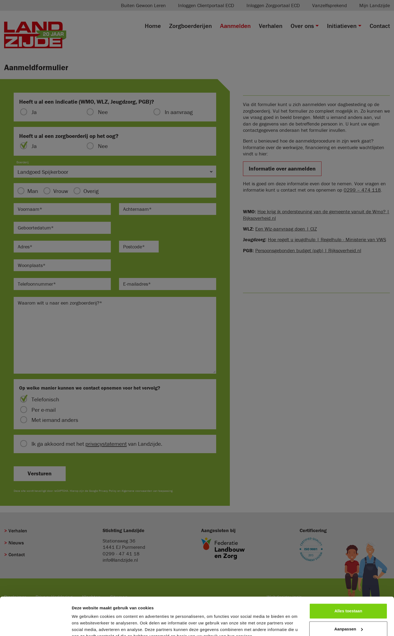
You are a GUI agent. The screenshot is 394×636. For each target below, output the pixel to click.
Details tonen (85, 625)
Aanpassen (348, 602)
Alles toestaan (348, 585)
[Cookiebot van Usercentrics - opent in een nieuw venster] (35, 625)
